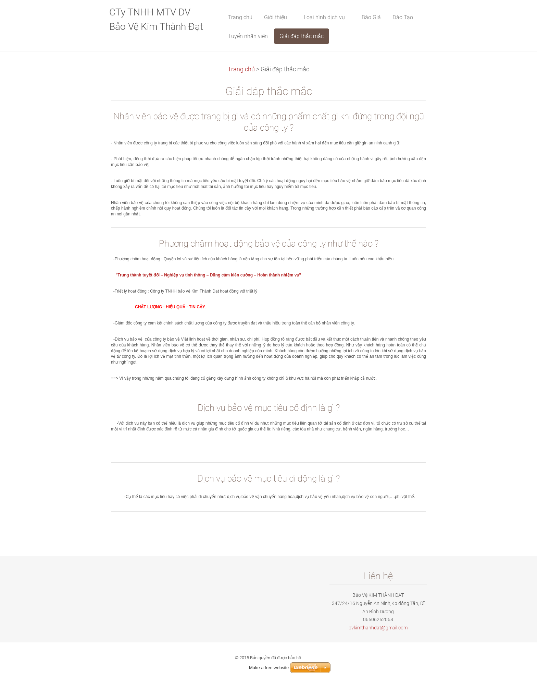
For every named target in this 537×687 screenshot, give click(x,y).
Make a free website (269, 667)
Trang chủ (241, 69)
